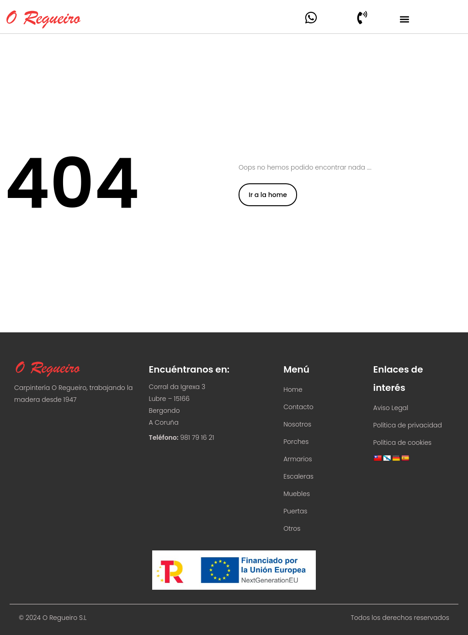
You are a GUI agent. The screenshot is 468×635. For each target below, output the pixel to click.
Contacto (298, 406)
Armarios (297, 459)
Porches (295, 441)
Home (293, 389)
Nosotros (297, 424)
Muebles (296, 493)
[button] (404, 19)
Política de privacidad (407, 425)
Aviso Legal (391, 407)
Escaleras (298, 476)
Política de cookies (402, 442)
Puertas (295, 511)
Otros (291, 528)
